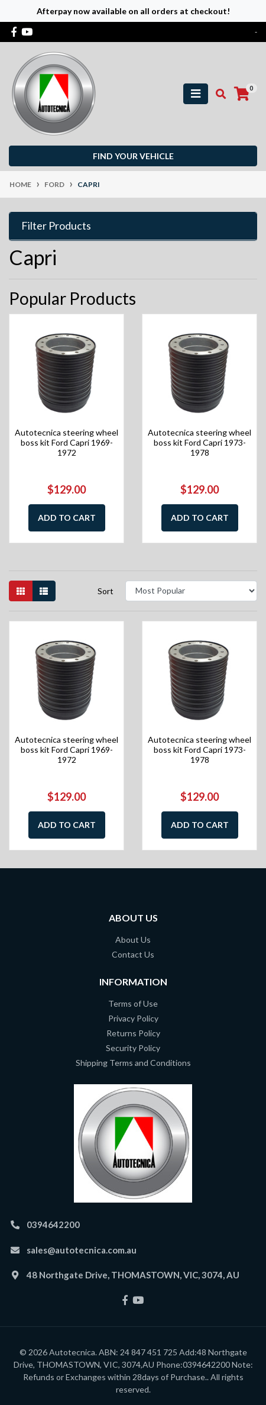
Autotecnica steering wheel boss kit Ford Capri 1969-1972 (66, 442)
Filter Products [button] (56, 226)
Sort (105, 591)
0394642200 (53, 1224)
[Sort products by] (191, 591)
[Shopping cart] (241, 94)
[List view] (44, 591)
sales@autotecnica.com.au (82, 1250)
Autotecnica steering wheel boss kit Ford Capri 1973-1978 (199, 442)
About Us (133, 939)
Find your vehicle (133, 156)
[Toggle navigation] (195, 93)
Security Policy (133, 1048)
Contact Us (133, 954)
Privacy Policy (133, 1018)
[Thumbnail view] (21, 591)
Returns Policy (133, 1033)
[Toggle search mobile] (217, 94)
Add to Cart (67, 518)
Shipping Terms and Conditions (133, 1063)
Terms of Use (133, 1003)
